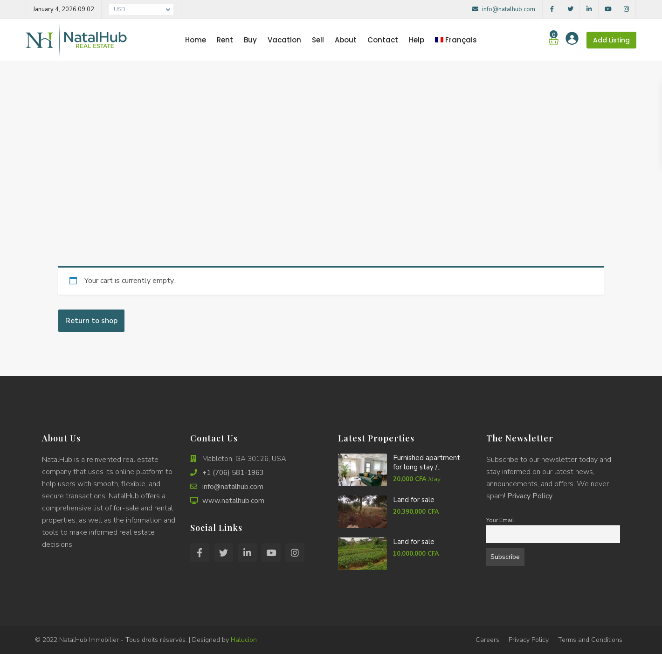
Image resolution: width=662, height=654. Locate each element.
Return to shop (91, 321)
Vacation (284, 40)
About (346, 40)
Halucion (244, 639)
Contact (382, 40)
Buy (250, 40)
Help (416, 40)
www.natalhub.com (233, 500)
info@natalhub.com (503, 9)
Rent (225, 40)
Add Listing (611, 40)
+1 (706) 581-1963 (233, 472)
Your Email (500, 520)
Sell (318, 40)
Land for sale (413, 499)
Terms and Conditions (590, 639)
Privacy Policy (529, 496)
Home (195, 40)
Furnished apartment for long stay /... (426, 462)
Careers (487, 639)
